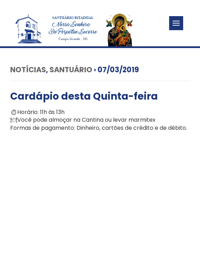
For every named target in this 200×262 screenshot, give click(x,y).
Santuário (70, 70)
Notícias (28, 70)
